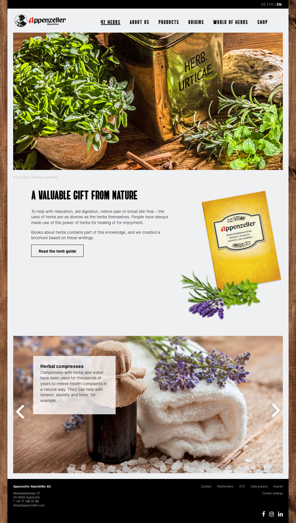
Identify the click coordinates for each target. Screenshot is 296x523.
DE (263, 4)
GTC (242, 486)
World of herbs (230, 22)
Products (169, 22)
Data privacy (259, 486)
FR (271, 4)
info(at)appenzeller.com (29, 505)
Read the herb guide (57, 251)
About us (139, 22)
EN (279, 4)
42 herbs (111, 22)
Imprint (278, 486)
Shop (262, 22)
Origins (196, 22)
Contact (206, 486)
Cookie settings (272, 493)
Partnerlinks (225, 486)
